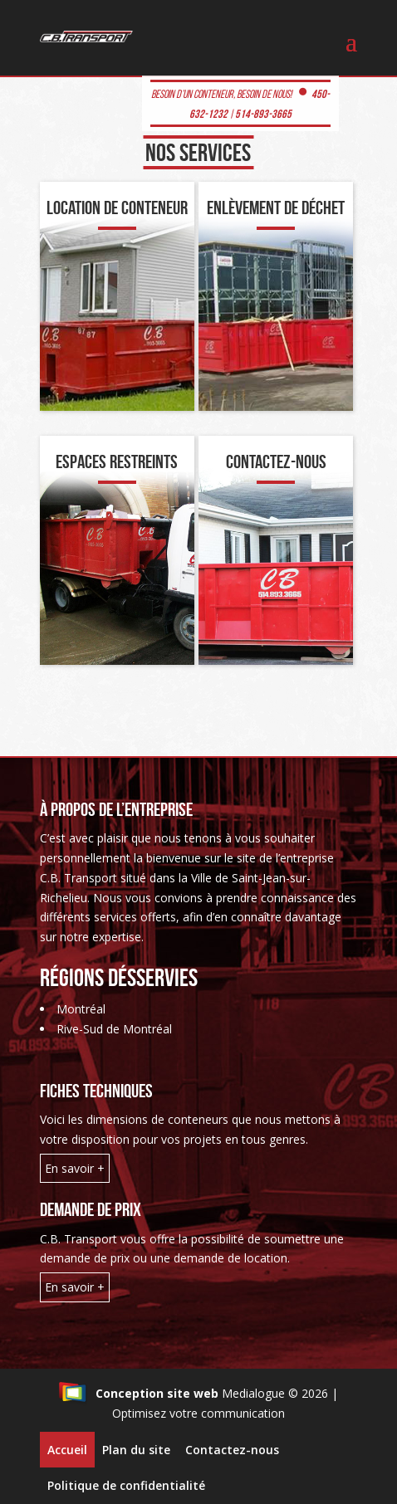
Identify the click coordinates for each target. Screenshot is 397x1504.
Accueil (67, 1450)
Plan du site (136, 1450)
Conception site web (138, 1393)
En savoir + (75, 1168)
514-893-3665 (263, 113)
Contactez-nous (232, 1450)
